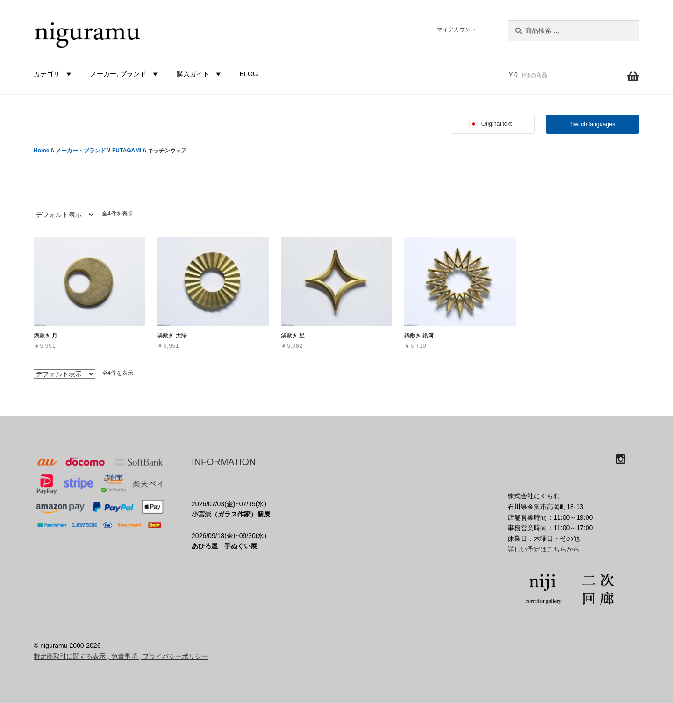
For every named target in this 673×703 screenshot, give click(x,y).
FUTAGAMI (126, 150)
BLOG (249, 74)
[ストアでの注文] (64, 214)
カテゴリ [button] (54, 74)
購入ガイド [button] (200, 74)
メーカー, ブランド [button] (125, 74)
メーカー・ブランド (81, 150)
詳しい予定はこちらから (544, 549)
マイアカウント (456, 29)
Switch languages (592, 124)
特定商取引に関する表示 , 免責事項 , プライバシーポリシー (121, 656)
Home (41, 150)
